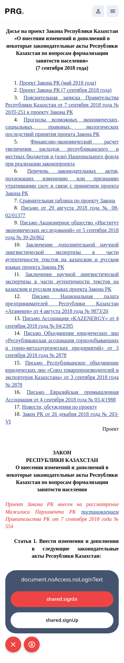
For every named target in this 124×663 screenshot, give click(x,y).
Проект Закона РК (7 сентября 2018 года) (65, 90)
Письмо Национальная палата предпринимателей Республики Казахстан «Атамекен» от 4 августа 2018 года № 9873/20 (62, 303)
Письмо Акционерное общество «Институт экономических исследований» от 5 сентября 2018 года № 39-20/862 (62, 230)
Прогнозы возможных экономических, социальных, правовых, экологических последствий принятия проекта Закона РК (62, 127)
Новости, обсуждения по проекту (59, 407)
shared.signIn (62, 599)
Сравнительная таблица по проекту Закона (67, 200)
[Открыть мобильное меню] (113, 11)
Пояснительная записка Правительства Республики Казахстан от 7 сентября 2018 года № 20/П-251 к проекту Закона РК (62, 105)
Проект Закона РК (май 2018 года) (57, 83)
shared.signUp (62, 620)
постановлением (100, 512)
